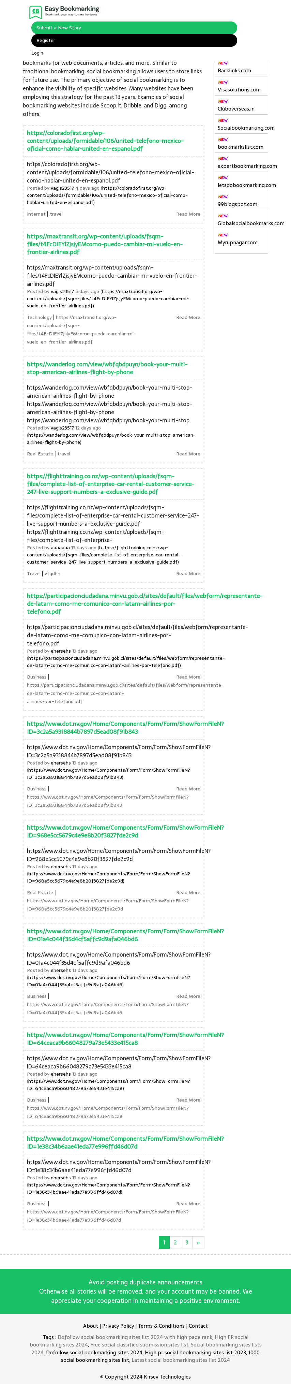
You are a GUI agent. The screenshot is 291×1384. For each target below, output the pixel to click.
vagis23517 (62, 188)
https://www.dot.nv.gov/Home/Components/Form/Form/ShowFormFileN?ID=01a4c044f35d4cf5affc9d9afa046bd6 (125, 935)
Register (45, 40)
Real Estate (40, 453)
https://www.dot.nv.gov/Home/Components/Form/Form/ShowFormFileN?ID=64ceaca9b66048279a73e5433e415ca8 (125, 1039)
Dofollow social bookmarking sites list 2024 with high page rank (135, 1337)
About (90, 1326)
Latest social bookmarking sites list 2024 (181, 1360)
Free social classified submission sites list (139, 1344)
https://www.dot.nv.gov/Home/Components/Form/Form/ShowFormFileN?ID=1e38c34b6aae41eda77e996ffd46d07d (125, 1142)
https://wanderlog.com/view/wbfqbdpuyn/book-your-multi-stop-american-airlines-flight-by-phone (107, 368)
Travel (34, 573)
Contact (198, 1326)
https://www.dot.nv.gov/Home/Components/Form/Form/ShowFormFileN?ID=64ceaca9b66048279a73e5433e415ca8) (108, 1084)
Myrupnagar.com (238, 239)
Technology (39, 317)
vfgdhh (52, 573)
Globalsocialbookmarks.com (243, 220)
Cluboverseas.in (236, 106)
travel (56, 214)
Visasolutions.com (239, 86)
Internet (36, 214)
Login (37, 53)
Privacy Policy (118, 1326)
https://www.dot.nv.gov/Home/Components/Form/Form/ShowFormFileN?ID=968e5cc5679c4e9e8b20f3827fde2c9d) (108, 877)
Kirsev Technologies (167, 1376)
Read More (188, 214)
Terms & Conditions (161, 1326)
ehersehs (61, 651)
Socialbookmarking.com (243, 125)
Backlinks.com (234, 67)
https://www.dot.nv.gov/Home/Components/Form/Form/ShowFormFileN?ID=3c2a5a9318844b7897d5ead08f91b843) (108, 773)
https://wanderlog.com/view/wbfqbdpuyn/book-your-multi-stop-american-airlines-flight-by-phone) (111, 438)
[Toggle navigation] (250, 11)
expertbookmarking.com (243, 163)
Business (37, 677)
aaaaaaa (60, 547)
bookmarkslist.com (240, 144)
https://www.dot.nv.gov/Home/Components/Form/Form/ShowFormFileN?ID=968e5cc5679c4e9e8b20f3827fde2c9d (125, 831)
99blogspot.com (237, 201)
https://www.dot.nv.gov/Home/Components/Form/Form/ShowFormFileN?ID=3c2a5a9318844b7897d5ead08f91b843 (125, 728)
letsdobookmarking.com (243, 182)
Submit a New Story (58, 27)
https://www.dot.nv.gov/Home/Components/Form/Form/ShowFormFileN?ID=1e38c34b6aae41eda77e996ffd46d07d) (108, 1188)
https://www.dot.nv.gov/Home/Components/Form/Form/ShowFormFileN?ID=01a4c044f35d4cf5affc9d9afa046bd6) (108, 981)
